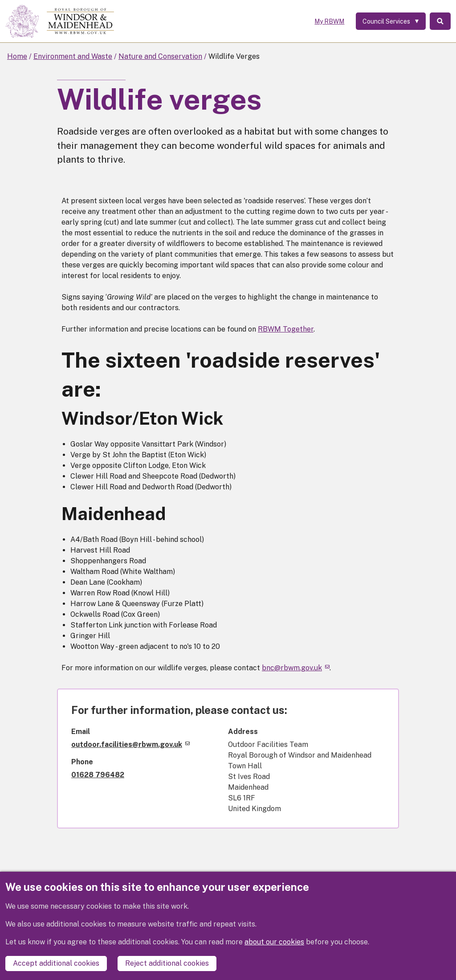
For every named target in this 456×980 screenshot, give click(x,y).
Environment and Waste (72, 56)
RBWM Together (286, 329)
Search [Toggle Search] (439, 21)
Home (17, 56)
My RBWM (327, 21)
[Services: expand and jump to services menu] (389, 21)
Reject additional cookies (167, 963)
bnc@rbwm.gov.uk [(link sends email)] (296, 668)
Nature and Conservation (160, 56)
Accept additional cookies (56, 963)
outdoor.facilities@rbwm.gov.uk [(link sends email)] (130, 744)
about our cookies (274, 942)
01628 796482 (97, 775)
